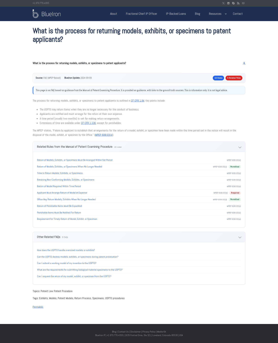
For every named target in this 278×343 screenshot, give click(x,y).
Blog (114, 331)
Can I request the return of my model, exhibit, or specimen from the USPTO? (74, 276)
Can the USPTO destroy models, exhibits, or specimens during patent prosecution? (77, 256)
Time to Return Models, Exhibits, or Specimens (60, 173)
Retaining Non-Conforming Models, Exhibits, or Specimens (65, 179)
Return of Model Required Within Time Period (59, 186)
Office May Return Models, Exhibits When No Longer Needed (66, 199)
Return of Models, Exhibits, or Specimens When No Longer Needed (69, 166)
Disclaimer (135, 331)
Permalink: (38, 307)
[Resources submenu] (226, 14)
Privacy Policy (148, 331)
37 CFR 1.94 (137, 100)
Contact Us (123, 331)
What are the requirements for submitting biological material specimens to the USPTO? (80, 269)
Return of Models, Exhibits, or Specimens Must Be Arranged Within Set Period (74, 160)
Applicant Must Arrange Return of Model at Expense (62, 192)
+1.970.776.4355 (41, 3)
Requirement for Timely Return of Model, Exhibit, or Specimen (67, 218)
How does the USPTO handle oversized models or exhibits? (66, 250)
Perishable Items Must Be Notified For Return (59, 212)
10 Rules (218, 78)
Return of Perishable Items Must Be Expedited (59, 206)
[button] (139, 63)
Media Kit (161, 331)
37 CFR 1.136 (88, 123)
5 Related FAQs (234, 78)
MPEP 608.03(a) (104, 135)
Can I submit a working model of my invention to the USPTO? (66, 263)
